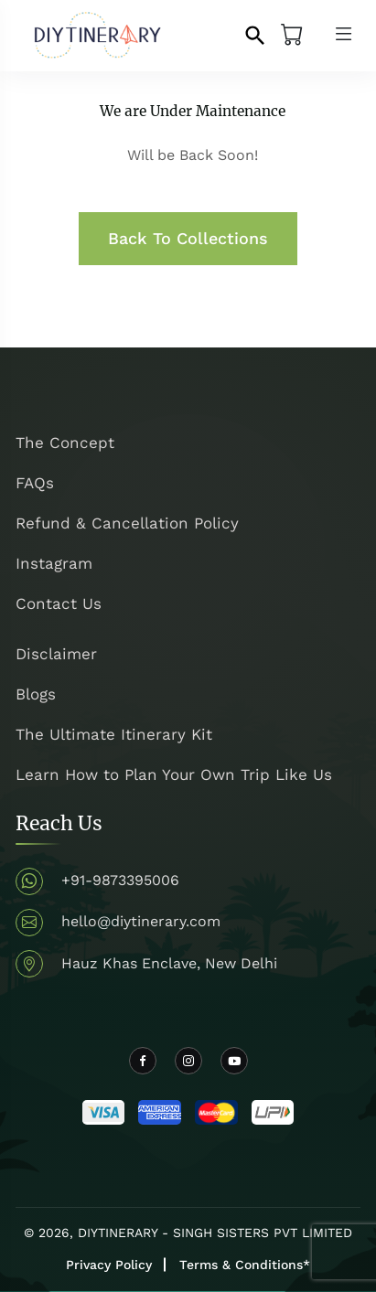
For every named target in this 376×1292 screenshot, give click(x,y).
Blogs (36, 694)
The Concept (65, 442)
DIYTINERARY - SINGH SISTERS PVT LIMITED (215, 1232)
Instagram (54, 563)
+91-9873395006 (120, 880)
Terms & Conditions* (244, 1264)
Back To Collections (188, 238)
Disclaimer (56, 654)
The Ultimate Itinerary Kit (114, 734)
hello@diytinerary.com (140, 921)
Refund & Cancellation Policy (127, 523)
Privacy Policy (109, 1264)
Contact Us (59, 603)
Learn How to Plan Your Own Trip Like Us (174, 774)
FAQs (35, 483)
